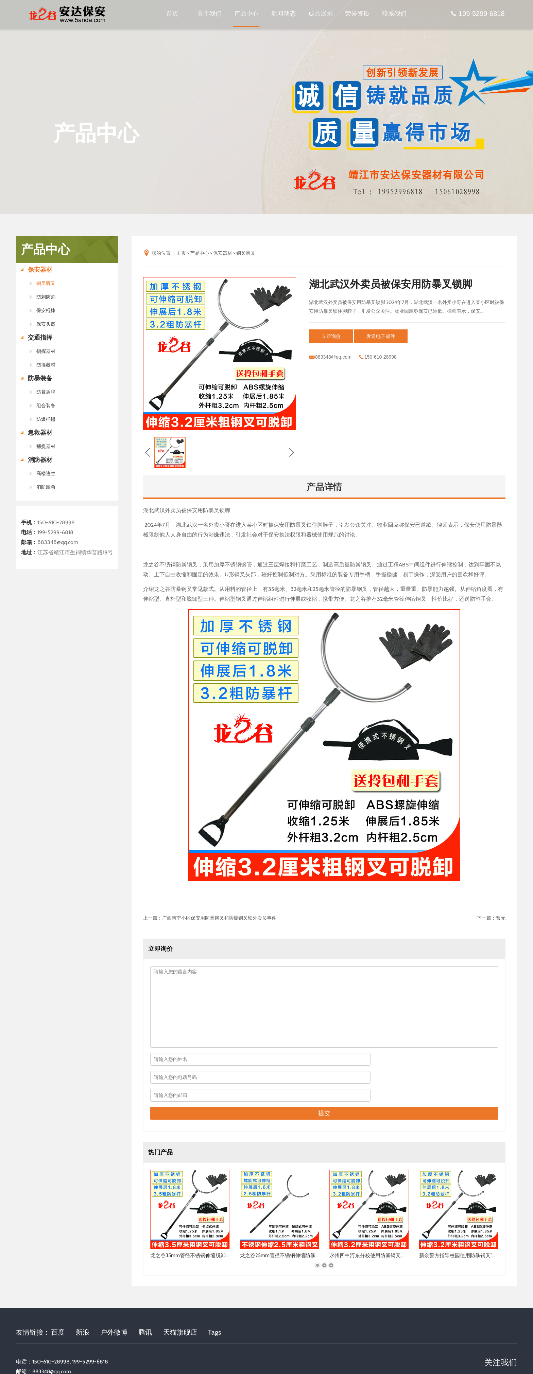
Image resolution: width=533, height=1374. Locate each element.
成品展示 (320, 15)
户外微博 (113, 1298)
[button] (220, 423)
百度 (58, 1298)
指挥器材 (45, 351)
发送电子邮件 (391, 336)
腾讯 (145, 1298)
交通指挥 (40, 337)
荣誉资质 (357, 15)
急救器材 (40, 432)
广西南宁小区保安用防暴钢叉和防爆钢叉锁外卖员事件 (219, 918)
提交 (324, 1077)
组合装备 (45, 405)
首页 (172, 15)
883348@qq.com (57, 542)
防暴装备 (40, 378)
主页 (181, 253)
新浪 (82, 1298)
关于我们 (209, 15)
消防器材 (40, 460)
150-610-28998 (56, 522)
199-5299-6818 (477, 15)
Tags (214, 1298)
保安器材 (40, 269)
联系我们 (394, 15)
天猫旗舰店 (180, 1298)
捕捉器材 (45, 446)
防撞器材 (45, 365)
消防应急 (45, 487)
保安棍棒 (45, 310)
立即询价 (334, 336)
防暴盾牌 (45, 392)
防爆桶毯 (45, 419)
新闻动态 (283, 15)
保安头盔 (45, 324)
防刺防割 (45, 297)
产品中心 (246, 15)
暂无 (500, 918)
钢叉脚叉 (45, 283)
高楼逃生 (45, 473)
